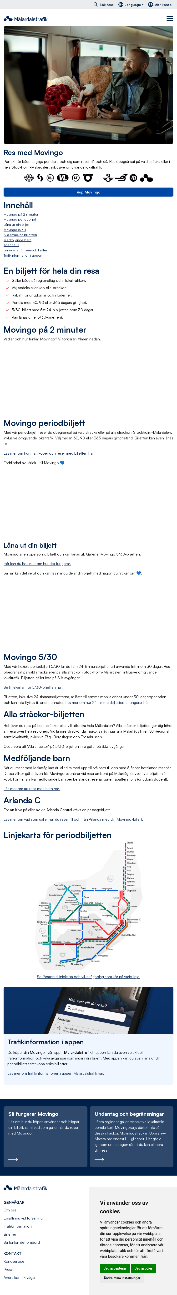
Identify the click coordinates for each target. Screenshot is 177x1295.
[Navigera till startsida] (26, 18)
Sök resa (103, 4)
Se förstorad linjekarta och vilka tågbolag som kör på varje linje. (88, 976)
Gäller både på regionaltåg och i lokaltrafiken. (49, 280)
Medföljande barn (17, 240)
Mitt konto (160, 4)
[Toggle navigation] (170, 18)
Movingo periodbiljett (20, 219)
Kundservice (14, 1261)
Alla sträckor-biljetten (20, 234)
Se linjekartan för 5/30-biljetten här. (33, 687)
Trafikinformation (18, 1226)
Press (8, 1269)
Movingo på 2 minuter (21, 214)
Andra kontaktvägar (19, 1277)
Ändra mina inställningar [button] (122, 1278)
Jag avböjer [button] (143, 1268)
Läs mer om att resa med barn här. (32, 788)
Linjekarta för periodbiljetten (26, 250)
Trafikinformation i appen (23, 255)
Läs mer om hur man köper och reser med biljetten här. (49, 453)
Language (129, 4)
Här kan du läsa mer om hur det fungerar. (37, 563)
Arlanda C (11, 245)
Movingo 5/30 (15, 229)
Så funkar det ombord (22, 1242)
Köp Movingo (89, 192)
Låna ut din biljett (17, 224)
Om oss (10, 1210)
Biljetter (10, 1234)
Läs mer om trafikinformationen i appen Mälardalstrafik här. (55, 1073)
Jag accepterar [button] (115, 1268)
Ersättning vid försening (23, 1218)
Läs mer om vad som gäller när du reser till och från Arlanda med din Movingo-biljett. (73, 819)
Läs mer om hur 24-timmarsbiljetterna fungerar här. (107, 702)
